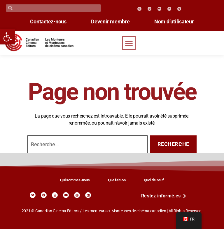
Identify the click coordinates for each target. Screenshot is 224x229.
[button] (129, 43)
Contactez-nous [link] (47, 22)
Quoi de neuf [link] (154, 180)
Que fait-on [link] (117, 180)
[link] (7, 36)
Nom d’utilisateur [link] (176, 22)
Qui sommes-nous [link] (75, 180)
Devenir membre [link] (110, 22)
